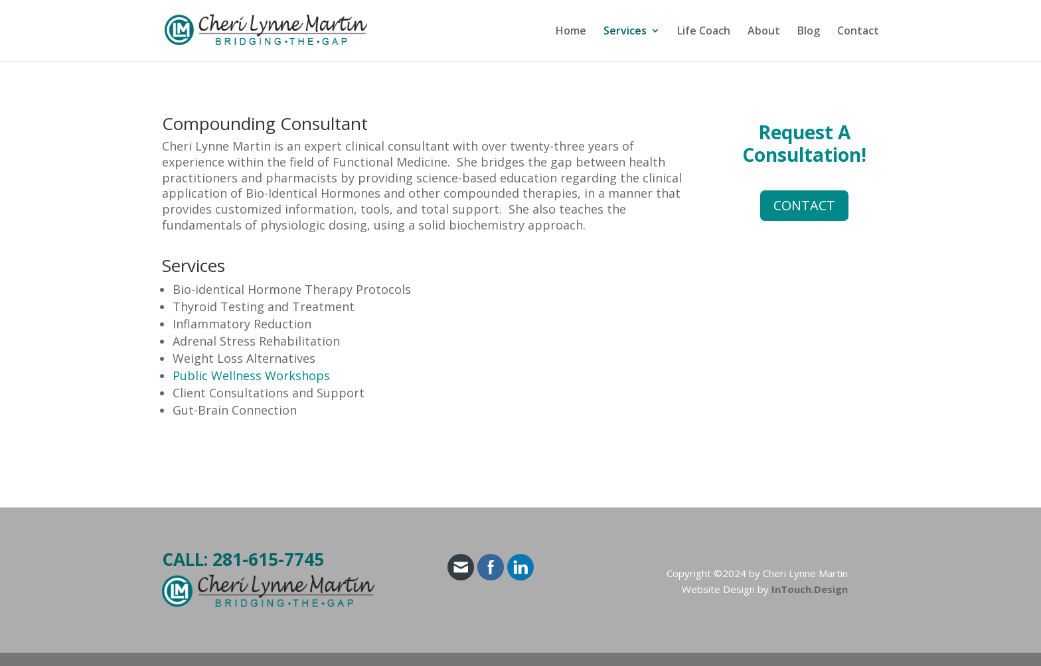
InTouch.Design (809, 589)
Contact (858, 32)
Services (625, 32)
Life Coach (703, 32)
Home (571, 32)
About (764, 32)
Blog (808, 32)
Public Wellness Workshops (251, 375)
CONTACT (804, 205)
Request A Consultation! (804, 143)
